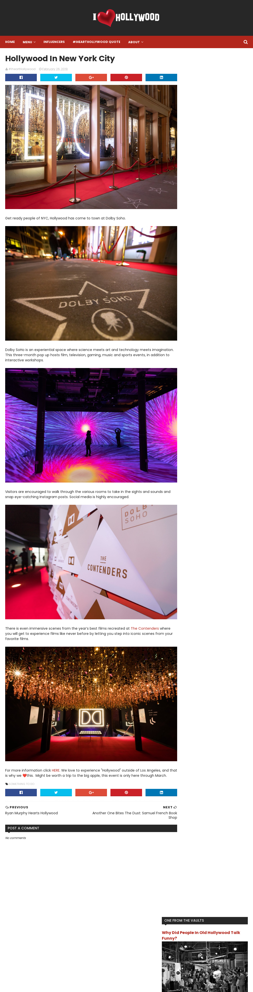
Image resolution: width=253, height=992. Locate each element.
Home (10, 42)
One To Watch (191, 286)
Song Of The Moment (196, 294)
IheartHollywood (192, 262)
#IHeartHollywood (38, 914)
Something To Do (21, 766)
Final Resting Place (214, 238)
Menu (27, 42)
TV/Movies (188, 309)
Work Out (187, 317)
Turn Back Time (232, 301)
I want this (221, 254)
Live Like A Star (191, 270)
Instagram (98, 920)
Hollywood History (193, 254)
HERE (55, 747)
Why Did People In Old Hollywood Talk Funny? (212, 71)
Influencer (218, 262)
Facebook (97, 939)
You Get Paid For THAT (216, 317)
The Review (206, 301)
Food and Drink (191, 246)
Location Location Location (200, 278)
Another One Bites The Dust (201, 230)
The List (186, 301)
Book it (234, 230)
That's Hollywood (231, 294)
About (134, 42)
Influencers (53, 42)
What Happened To (217, 309)
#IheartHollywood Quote (96, 42)
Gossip (213, 246)
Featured (187, 238)
